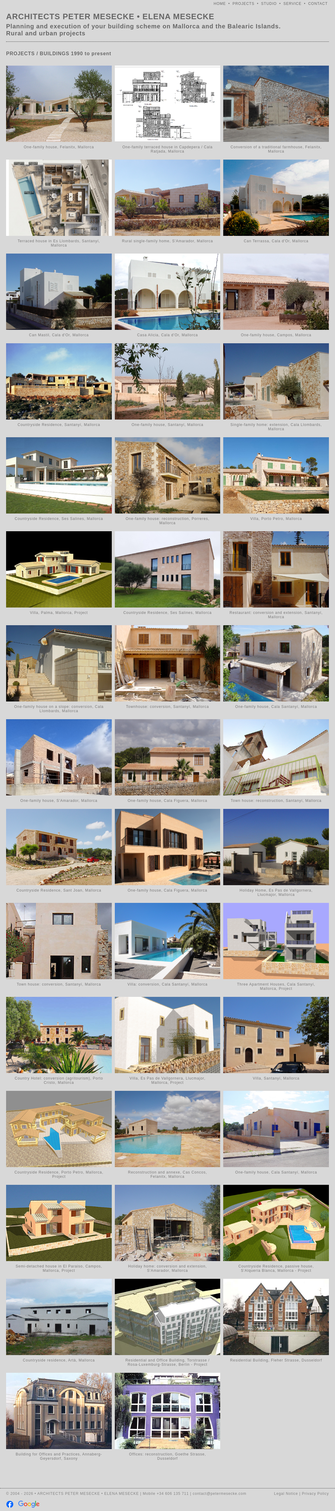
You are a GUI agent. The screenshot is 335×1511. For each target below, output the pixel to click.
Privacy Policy (315, 1493)
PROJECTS (243, 4)
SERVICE (293, 4)
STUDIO (269, 4)
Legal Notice (286, 1493)
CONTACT (318, 4)
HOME (220, 4)
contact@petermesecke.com (219, 1493)
